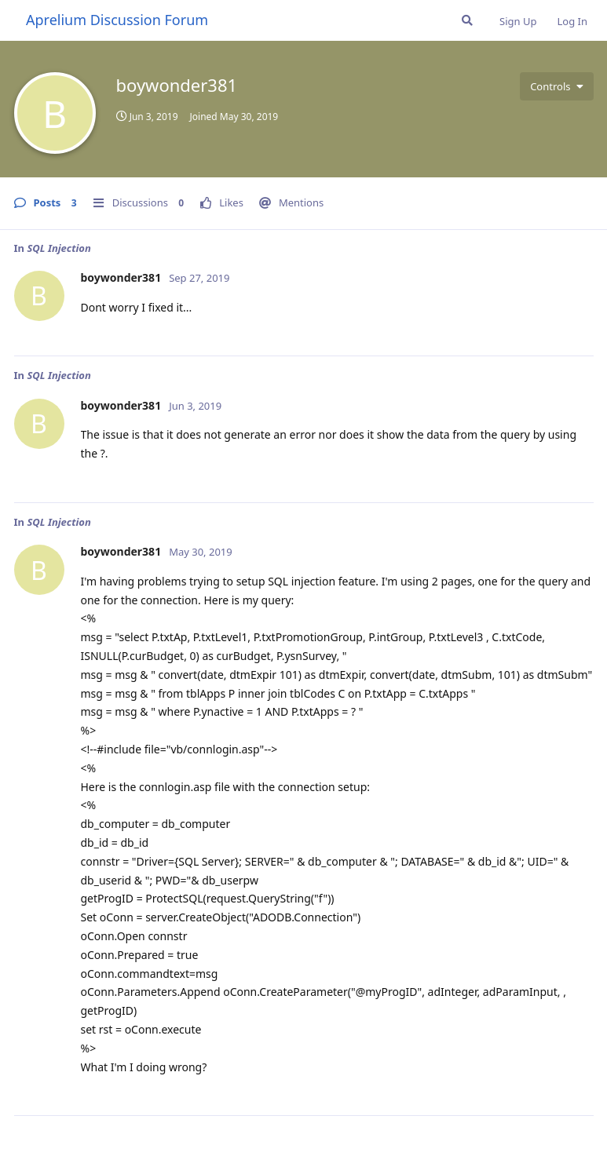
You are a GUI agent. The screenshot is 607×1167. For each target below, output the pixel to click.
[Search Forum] (467, 20)
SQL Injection (58, 248)
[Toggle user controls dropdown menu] (556, 86)
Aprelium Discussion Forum (117, 19)
